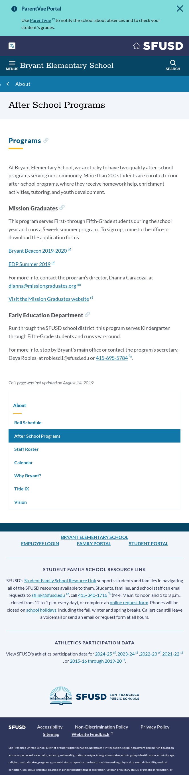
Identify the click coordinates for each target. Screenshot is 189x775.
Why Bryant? (27, 475)
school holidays (41, 609)
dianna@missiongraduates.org (45, 286)
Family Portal (94, 543)
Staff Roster (26, 449)
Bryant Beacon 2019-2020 (40, 250)
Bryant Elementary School (94, 537)
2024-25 (105, 653)
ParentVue (42, 20)
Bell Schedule (28, 422)
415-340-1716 (94, 595)
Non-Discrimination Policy (101, 726)
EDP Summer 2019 (31, 264)
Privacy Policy (155, 726)
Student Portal (148, 543)
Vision (20, 502)
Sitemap (51, 734)
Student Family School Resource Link (60, 580)
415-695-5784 (114, 358)
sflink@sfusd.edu (50, 595)
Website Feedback (92, 734)
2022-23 (150, 653)
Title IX (21, 488)
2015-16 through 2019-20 (97, 661)
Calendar (23, 462)
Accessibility (50, 726)
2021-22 (172, 653)
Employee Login (40, 543)
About (23, 84)
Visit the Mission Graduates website (51, 299)
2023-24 (127, 653)
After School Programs (37, 436)
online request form (129, 602)
